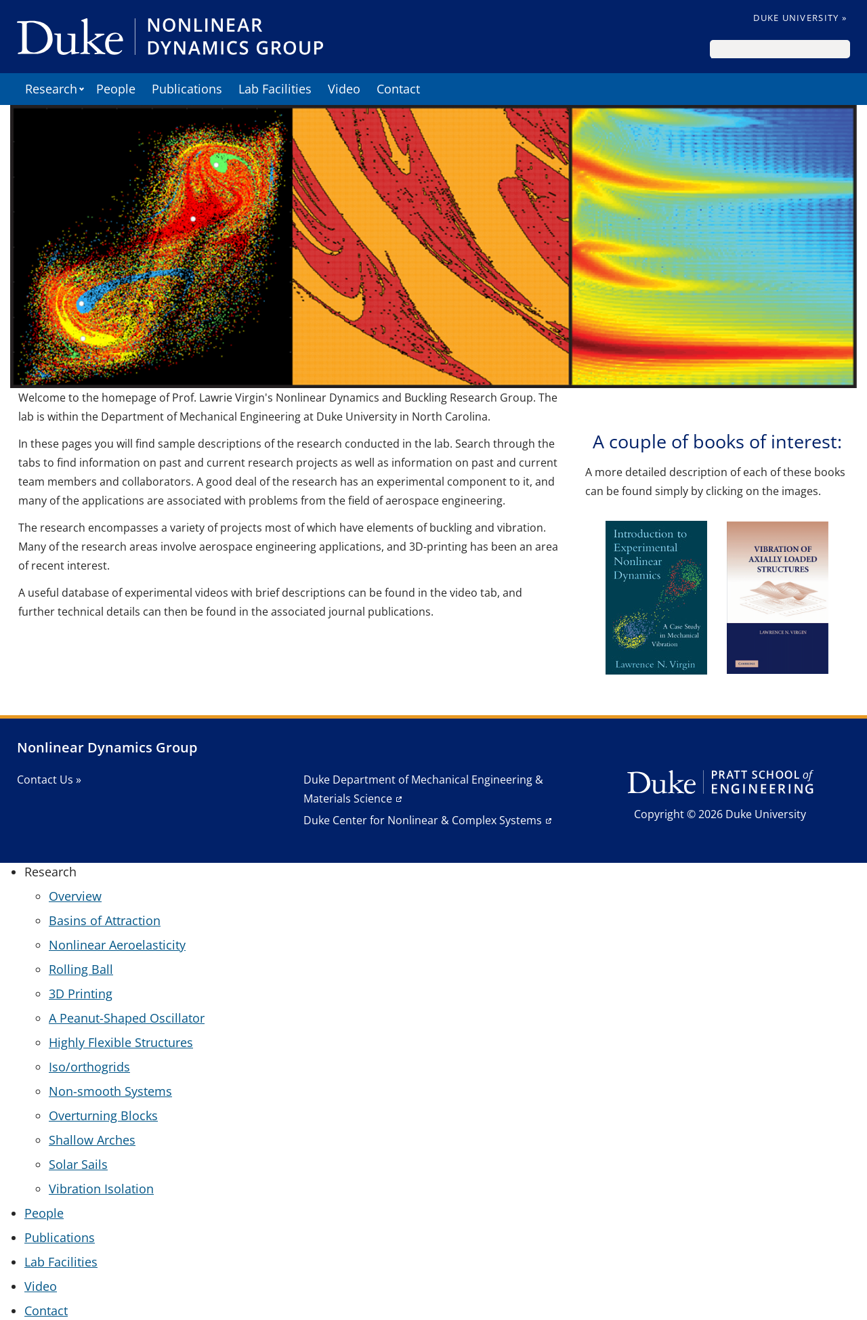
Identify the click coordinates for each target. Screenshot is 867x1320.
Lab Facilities (275, 89)
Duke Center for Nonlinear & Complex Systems (422, 820)
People (115, 89)
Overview (75, 896)
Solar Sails (78, 1164)
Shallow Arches (92, 1140)
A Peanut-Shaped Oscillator (127, 1018)
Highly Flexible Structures (121, 1042)
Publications (187, 89)
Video (344, 89)
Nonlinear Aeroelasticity (117, 945)
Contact (398, 89)
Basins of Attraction (105, 920)
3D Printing (80, 993)
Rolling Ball (81, 969)
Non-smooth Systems (110, 1091)
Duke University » (800, 18)
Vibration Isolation (101, 1188)
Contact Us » (49, 779)
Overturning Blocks (103, 1115)
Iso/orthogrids (89, 1067)
